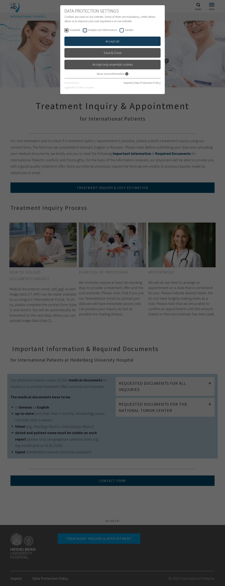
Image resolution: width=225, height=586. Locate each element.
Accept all (112, 41)
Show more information (112, 74)
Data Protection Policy (147, 83)
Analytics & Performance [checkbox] (102, 30)
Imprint (128, 83)
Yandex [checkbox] (129, 30)
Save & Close (112, 53)
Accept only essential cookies (112, 64)
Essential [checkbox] (75, 30)
